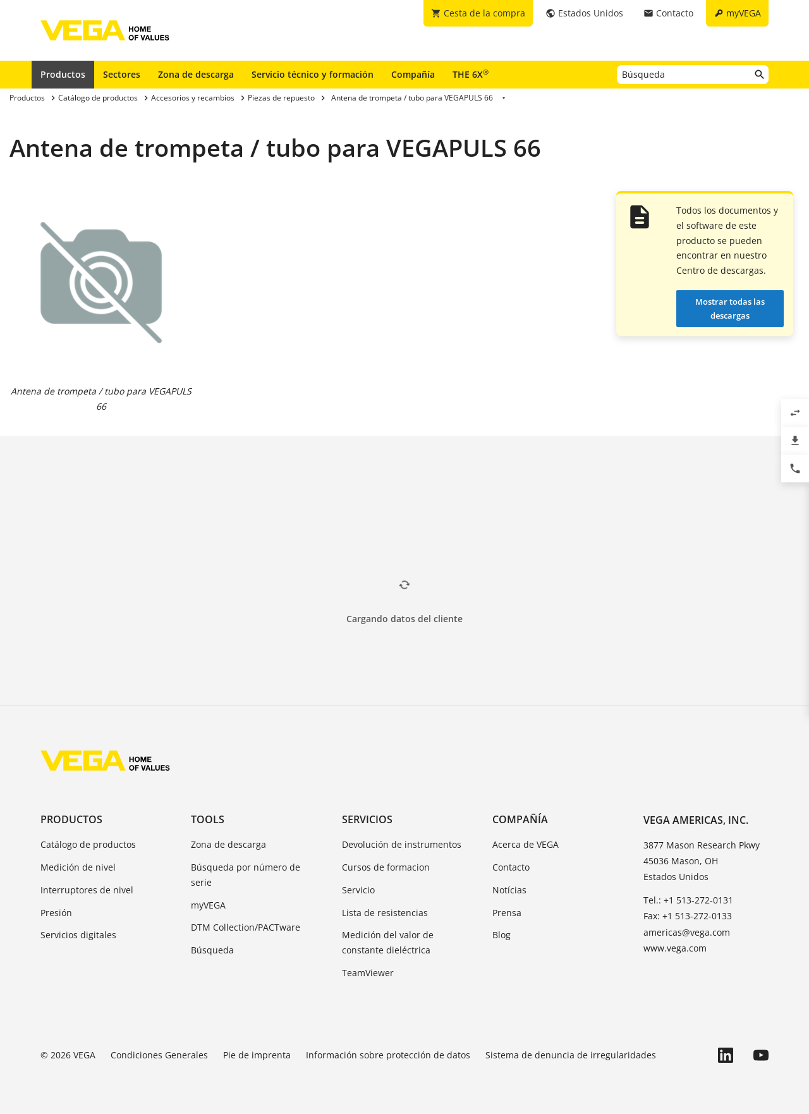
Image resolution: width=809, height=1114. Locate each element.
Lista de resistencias (385, 913)
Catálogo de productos (88, 844)
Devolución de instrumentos (401, 844)
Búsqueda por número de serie (245, 874)
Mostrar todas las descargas (730, 308)
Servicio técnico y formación (313, 74)
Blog (501, 935)
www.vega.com (675, 948)
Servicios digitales (78, 935)
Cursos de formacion (386, 867)
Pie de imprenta (257, 1055)
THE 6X (471, 74)
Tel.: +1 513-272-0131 (688, 900)
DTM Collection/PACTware (245, 927)
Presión (56, 913)
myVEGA (208, 905)
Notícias (509, 890)
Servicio (358, 890)
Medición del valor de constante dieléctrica (388, 942)
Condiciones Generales (159, 1055)
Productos (62, 74)
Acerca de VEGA (525, 844)
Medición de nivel (78, 867)
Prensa (506, 913)
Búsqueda (212, 950)
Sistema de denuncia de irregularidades (570, 1055)
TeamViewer (368, 973)
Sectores (121, 74)
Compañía (413, 74)
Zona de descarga (196, 74)
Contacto (511, 867)
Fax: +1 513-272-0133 (687, 916)
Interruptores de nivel (86, 890)
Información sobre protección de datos (388, 1055)
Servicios (367, 819)
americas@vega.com (686, 932)
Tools (207, 819)
